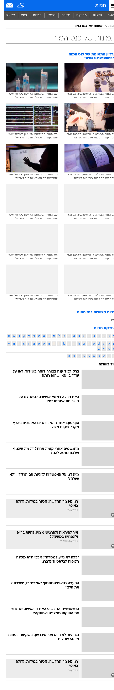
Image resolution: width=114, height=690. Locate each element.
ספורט (62, 15)
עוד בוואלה (103, 364)
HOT (109, 320)
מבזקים (77, 15)
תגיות (96, 5)
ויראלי (47, 15)
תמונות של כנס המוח (84, 26)
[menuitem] (93, 15)
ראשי (107, 15)
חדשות (93, 15)
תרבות (33, 15)
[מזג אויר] (17, 6)
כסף (20, 15)
